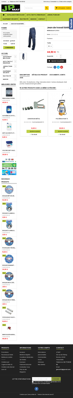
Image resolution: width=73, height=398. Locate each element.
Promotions (5, 352)
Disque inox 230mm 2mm (9, 282)
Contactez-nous (25, 367)
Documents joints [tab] (57, 75)
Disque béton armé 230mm (9, 196)
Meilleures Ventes (8, 84)
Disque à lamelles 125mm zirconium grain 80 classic (9, 213)
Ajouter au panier (56, 61)
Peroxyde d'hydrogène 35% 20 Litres (9, 98)
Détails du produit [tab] (39, 75)
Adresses (41, 362)
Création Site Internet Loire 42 (45, 394)
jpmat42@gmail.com (63, 369)
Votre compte (44, 348)
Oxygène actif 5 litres (9, 115)
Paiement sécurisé (25, 364)
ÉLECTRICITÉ (24, 19)
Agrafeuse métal (34, 119)
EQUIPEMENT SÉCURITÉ (10, 19)
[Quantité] (57, 56)
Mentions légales (25, 355)
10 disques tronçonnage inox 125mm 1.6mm (9, 248)
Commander (10, 47)
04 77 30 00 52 (20, 1)
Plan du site (23, 369)
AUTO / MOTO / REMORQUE (36, 15)
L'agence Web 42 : (7, 364)
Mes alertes (41, 364)
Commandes (42, 357)
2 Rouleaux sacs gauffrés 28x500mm (9, 317)
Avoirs (40, 360)
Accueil (4, 53)
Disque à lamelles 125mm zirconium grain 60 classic (9, 230)
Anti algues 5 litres (9, 133)
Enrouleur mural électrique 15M (9, 334)
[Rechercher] (36, 8)
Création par (5, 362)
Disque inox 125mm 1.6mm (9, 300)
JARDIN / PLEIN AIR (53, 15)
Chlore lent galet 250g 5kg (9, 150)
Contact (3, 1)
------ (3, 360)
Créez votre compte (65, 1)
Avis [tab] (21, 78)
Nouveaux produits (5, 180)
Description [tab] (25, 75)
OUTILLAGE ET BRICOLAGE (15, 15)
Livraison (22, 352)
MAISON (33, 19)
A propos (22, 362)
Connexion (53, 1)
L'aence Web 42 (31, 394)
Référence (50, 30)
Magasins (23, 372)
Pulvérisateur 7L (62, 119)
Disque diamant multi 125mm (9, 265)
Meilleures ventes (6, 357)
